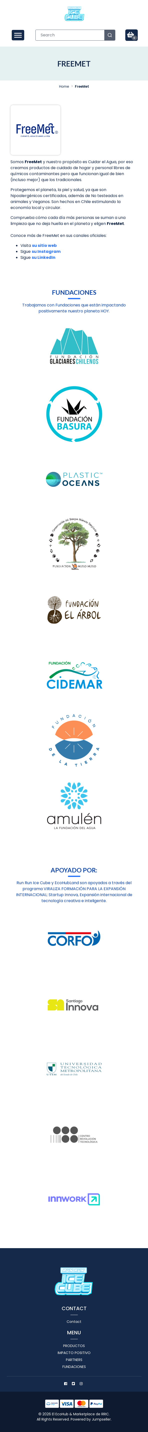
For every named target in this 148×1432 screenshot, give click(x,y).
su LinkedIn (43, 257)
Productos (74, 1345)
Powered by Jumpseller (91, 1419)
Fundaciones (74, 1366)
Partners (74, 1359)
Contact (74, 1321)
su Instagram (46, 251)
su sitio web (44, 245)
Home (64, 86)
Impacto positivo (74, 1352)
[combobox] (75, 35)
